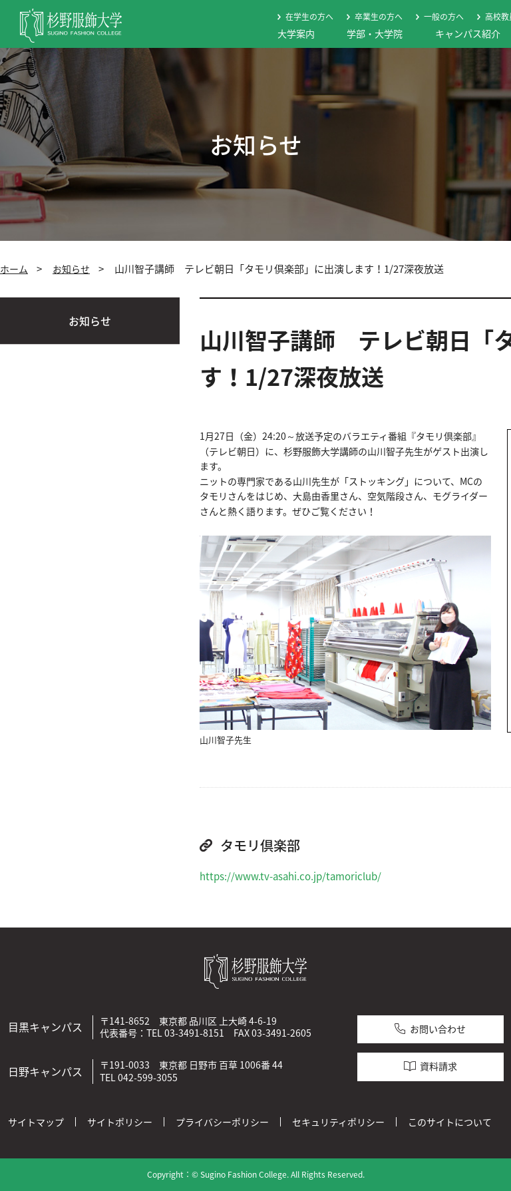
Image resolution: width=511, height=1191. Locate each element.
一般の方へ (444, 17)
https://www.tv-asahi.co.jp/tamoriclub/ (290, 876)
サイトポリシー (119, 1121)
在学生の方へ (309, 17)
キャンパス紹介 (467, 34)
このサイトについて (450, 1121)
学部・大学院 (375, 34)
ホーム (14, 268)
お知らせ (71, 268)
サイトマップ (36, 1121)
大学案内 (296, 34)
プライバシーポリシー (222, 1121)
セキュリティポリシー (338, 1121)
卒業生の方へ (379, 17)
